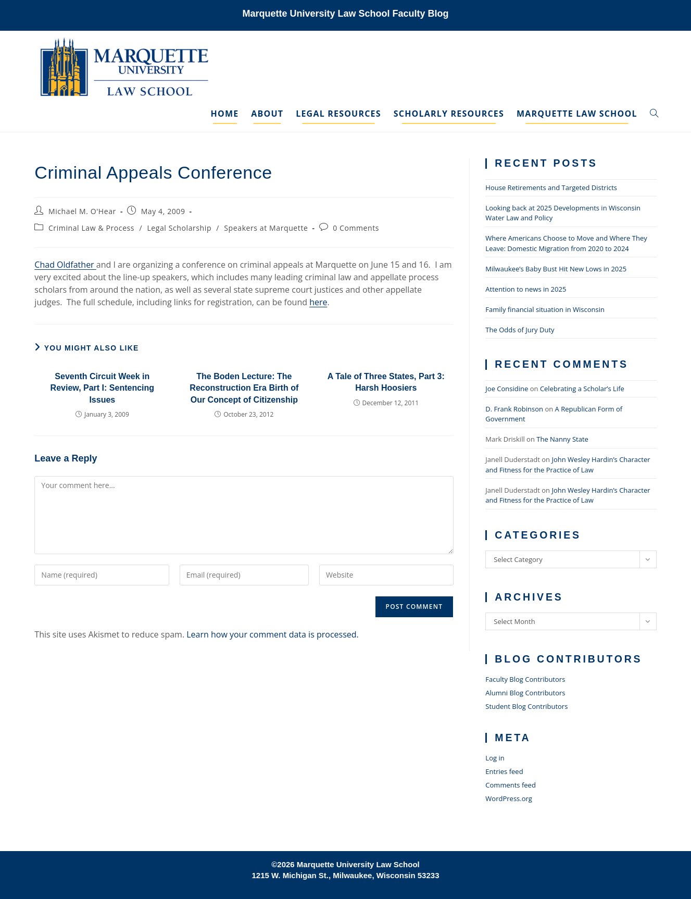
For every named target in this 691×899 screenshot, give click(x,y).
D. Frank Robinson (514, 409)
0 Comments (356, 228)
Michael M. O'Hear (82, 211)
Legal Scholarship (179, 228)
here (318, 302)
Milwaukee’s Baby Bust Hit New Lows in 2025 (555, 268)
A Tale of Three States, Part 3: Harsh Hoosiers (386, 382)
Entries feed (504, 771)
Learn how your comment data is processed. (272, 634)
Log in (494, 758)
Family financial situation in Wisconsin (545, 309)
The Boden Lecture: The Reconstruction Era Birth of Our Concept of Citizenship (244, 388)
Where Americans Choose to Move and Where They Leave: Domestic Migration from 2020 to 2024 (566, 243)
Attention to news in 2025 (525, 289)
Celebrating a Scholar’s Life (582, 388)
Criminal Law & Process (91, 228)
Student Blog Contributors (526, 706)
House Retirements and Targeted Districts (551, 187)
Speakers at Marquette (266, 228)
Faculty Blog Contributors (525, 679)
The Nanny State (562, 439)
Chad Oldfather (65, 264)
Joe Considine (506, 388)
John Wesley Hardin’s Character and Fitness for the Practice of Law (567, 465)
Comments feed (510, 785)
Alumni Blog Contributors (525, 692)
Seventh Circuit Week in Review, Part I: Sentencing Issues (102, 388)
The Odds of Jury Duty (519, 329)
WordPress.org (508, 798)
